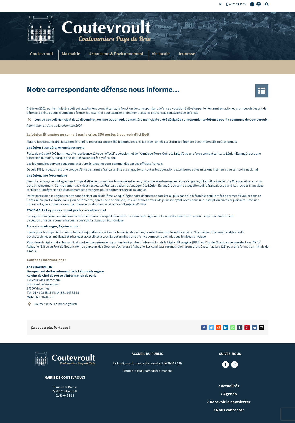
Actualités (229, 385)
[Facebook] (224, 364)
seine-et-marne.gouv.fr (60, 304)
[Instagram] (233, 364)
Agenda (229, 393)
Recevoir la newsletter (229, 401)
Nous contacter (229, 409)
